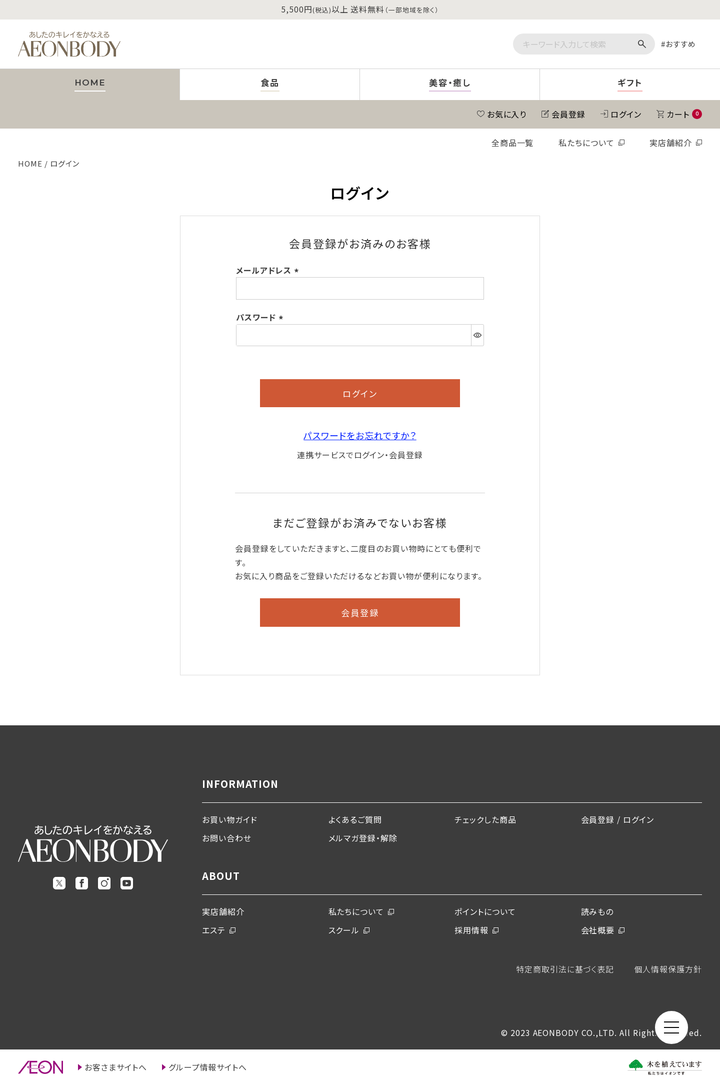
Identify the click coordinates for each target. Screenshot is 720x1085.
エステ (214, 930)
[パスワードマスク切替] (477, 335)
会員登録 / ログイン (617, 819)
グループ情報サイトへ (208, 1067)
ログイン (626, 114)
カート (684, 114)
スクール (344, 930)
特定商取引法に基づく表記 (565, 969)
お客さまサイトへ (115, 1067)
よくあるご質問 (355, 819)
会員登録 (569, 114)
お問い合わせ (227, 838)
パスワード (261, 317)
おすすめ (681, 44)
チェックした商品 (485, 819)
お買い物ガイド (230, 819)
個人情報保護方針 (668, 969)
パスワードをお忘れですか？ (360, 435)
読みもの (597, 911)
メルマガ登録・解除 (363, 838)
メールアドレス (269, 270)
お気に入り (507, 114)
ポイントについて (485, 911)
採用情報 (471, 930)
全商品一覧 (513, 143)
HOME (30, 163)
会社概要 (598, 930)
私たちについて (586, 143)
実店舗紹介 (671, 143)
